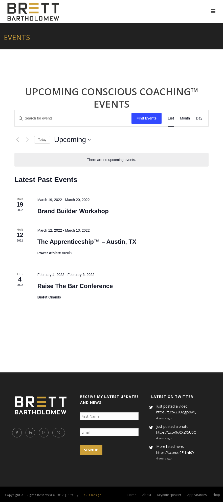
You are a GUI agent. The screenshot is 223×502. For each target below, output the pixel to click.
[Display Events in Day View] (199, 118)
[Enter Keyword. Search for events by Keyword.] (73, 118)
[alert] (111, 160)
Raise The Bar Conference (75, 286)
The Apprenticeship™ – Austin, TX (87, 241)
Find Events (147, 118)
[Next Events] (27, 140)
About (146, 495)
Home (131, 495)
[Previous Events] (17, 140)
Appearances (197, 495)
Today (42, 140)
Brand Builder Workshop (73, 211)
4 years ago (164, 418)
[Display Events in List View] (171, 118)
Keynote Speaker (169, 495)
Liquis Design (91, 495)
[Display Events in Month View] (185, 118)
